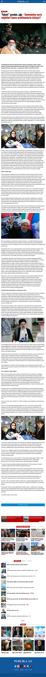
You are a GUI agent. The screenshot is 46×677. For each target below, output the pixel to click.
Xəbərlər (21, 669)
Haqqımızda (16, 669)
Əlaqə (26, 669)
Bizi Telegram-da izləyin (23, 504)
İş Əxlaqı (30, 669)
